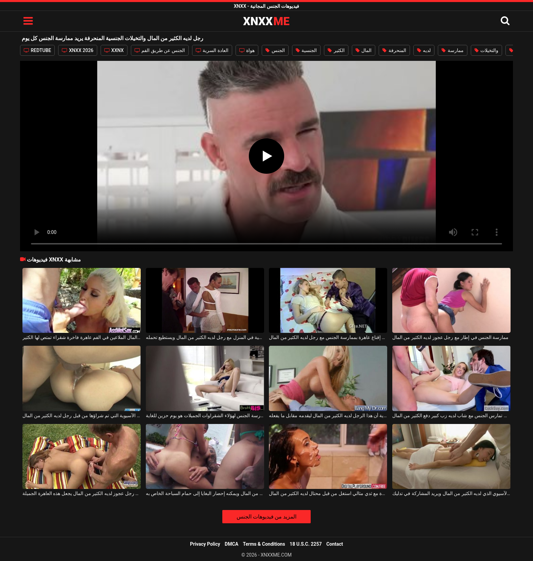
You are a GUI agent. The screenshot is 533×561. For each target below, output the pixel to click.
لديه (424, 50)
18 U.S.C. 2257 (306, 544)
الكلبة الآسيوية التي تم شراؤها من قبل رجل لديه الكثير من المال (81, 415)
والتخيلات (486, 50)
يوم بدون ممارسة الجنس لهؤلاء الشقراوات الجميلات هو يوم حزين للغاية (205, 415)
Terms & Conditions (264, 544)
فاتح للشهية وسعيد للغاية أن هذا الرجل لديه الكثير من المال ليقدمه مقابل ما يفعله (328, 415)
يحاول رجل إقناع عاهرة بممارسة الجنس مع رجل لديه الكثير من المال (328, 337)
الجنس (275, 50)
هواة (247, 50)
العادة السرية (212, 50)
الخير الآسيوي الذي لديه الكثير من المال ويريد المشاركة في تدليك (451, 493)
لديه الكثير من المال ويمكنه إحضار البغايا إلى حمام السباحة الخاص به (205, 493)
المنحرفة (394, 50)
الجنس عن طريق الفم (160, 50)
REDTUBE (37, 50)
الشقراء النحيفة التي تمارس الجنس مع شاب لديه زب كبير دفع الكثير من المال (451, 415)
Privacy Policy (205, 544)
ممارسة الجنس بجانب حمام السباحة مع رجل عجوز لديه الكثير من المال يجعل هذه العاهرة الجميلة (81, 493)
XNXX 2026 (77, 50)
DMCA (231, 544)
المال (364, 50)
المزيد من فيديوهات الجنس (267, 516)
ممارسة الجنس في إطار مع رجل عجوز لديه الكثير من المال (450, 337)
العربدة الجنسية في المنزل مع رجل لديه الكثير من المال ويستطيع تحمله (205, 337)
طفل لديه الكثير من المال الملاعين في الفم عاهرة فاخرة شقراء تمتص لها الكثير (81, 337)
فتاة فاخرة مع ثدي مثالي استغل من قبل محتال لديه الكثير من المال (328, 493)
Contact (334, 544)
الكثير (336, 50)
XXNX (114, 50)
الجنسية (306, 50)
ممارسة (452, 50)
